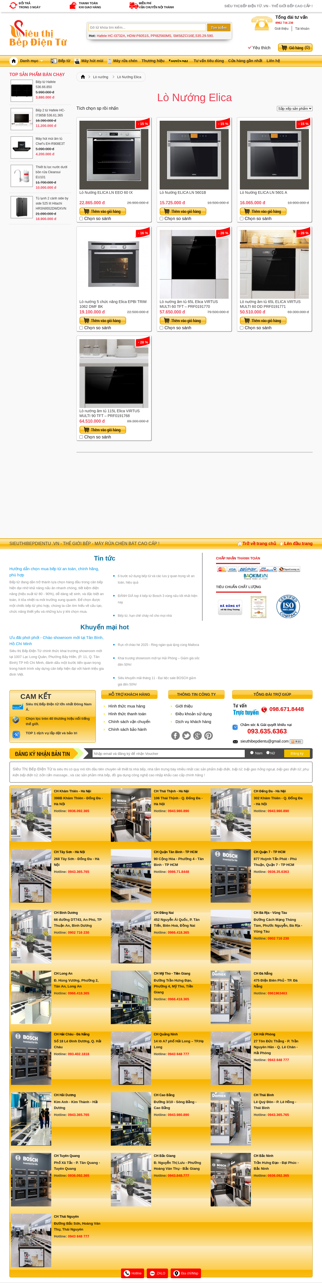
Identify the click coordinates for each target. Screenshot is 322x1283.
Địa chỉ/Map (185, 1273)
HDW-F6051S (138, 36)
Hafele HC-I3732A (111, 36)
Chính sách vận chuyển (129, 721)
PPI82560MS (161, 36)
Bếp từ (64, 61)
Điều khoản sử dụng (193, 713)
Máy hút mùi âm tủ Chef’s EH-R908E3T (50, 141)
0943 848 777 (178, 1054)
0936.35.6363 (278, 872)
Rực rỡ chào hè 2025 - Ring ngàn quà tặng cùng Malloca (158, 645)
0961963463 (277, 993)
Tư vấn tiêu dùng (209, 61)
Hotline (132, 1273)
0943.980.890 (178, 811)
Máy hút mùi (92, 61)
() (307, 47)
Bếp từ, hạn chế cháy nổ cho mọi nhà (145, 616)
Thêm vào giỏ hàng (102, 211)
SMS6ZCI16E (183, 36)
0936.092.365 (78, 811)
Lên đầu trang (298, 543)
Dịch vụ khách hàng (193, 721)
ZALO (157, 1273)
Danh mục (31, 61)
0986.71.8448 (178, 872)
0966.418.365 (178, 932)
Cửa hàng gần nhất (245, 61)
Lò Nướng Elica (129, 77)
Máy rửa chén (125, 61)
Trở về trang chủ (259, 543)
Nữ (272, 753)
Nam (258, 753)
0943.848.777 (178, 1176)
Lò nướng (100, 77)
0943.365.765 (78, 872)
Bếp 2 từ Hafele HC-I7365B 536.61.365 (50, 112)
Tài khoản (302, 29)
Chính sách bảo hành (127, 729)
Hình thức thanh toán (127, 713)
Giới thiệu (281, 29)
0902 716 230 (284, 23)
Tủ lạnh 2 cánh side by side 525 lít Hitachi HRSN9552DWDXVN (52, 203)
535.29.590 (204, 36)
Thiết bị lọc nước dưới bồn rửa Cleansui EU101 (51, 172)
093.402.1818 (78, 1054)
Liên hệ (273, 61)
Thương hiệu (153, 61)
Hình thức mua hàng (126, 706)
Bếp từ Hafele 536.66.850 (46, 84)
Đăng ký (297, 753)
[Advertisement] (194, 495)
